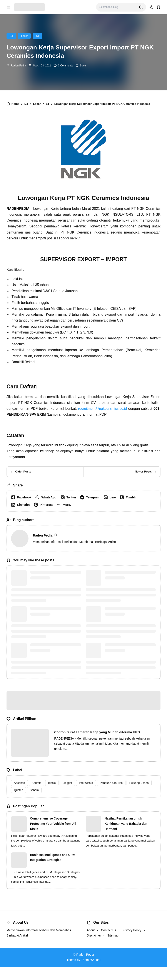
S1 (37, 35)
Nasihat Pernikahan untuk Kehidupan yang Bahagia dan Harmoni (126, 824)
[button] (65, 505)
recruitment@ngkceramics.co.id (102, 408)
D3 (11, 35)
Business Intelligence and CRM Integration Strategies (52, 857)
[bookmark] (158, 7)
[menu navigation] (8, 7)
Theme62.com (90, 960)
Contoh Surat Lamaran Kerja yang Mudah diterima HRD (97, 732)
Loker (24, 35)
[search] (141, 7)
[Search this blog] (117, 7)
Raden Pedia (18, 65)
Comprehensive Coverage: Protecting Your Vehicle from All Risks (53, 824)
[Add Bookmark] (80, 65)
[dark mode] (151, 7)
